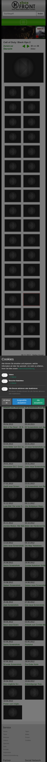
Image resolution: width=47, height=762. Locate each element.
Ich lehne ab (6, 401)
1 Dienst (12, 377)
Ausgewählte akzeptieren (21, 401)
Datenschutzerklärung (26, 368)
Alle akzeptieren (38, 401)
